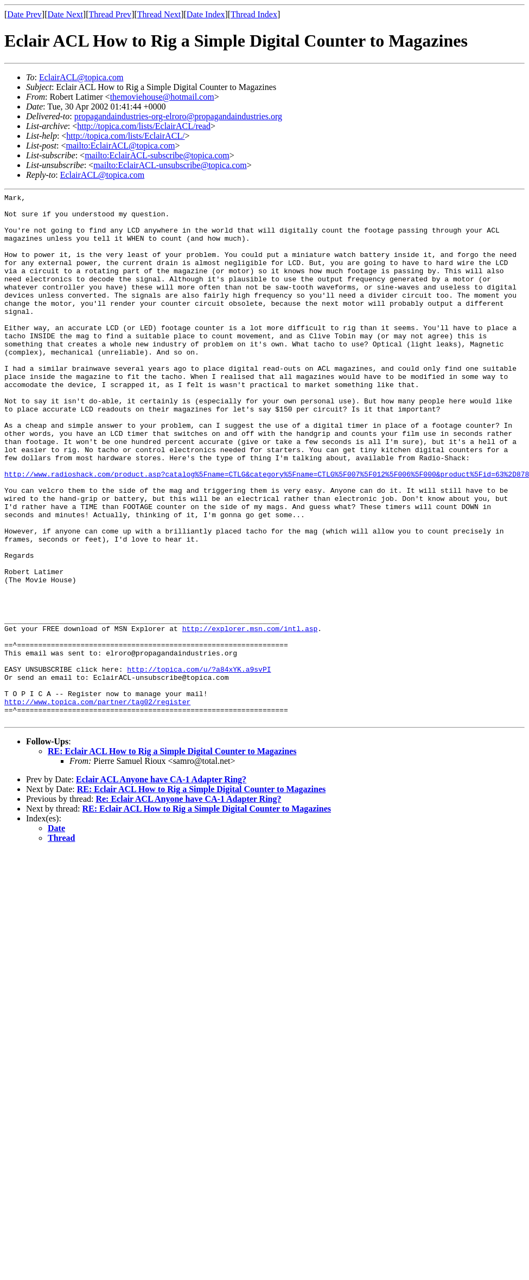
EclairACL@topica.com (81, 77)
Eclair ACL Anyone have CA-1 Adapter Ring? (161, 885)
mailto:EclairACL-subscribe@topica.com (157, 155)
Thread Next (159, 14)
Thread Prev (109, 14)
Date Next (65, 14)
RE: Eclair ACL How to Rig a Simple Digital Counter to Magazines (172, 856)
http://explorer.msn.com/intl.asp (250, 716)
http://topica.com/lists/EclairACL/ (125, 135)
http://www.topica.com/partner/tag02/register (97, 804)
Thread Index (254, 14)
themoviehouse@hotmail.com (162, 96)
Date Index (206, 14)
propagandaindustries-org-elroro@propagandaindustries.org (178, 116)
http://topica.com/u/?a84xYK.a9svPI (199, 765)
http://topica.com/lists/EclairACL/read (144, 126)
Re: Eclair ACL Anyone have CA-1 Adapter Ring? (188, 904)
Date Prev (24, 14)
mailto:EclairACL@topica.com (120, 145)
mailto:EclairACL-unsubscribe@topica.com (170, 165)
